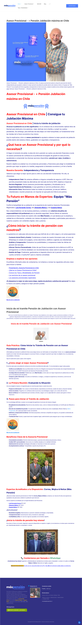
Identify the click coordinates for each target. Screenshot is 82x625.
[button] (19, 4)
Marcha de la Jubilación (13, 300)
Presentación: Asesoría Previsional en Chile (24, 268)
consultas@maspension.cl (47, 601)
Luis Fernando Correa (23, 207)
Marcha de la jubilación (12, 432)
